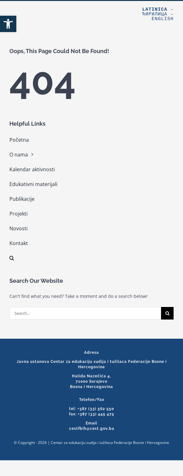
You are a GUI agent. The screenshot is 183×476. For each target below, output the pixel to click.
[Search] (167, 313)
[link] (8, 24)
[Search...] (85, 313)
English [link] (163, 19)
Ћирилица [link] (154, 14)
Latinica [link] (154, 9)
